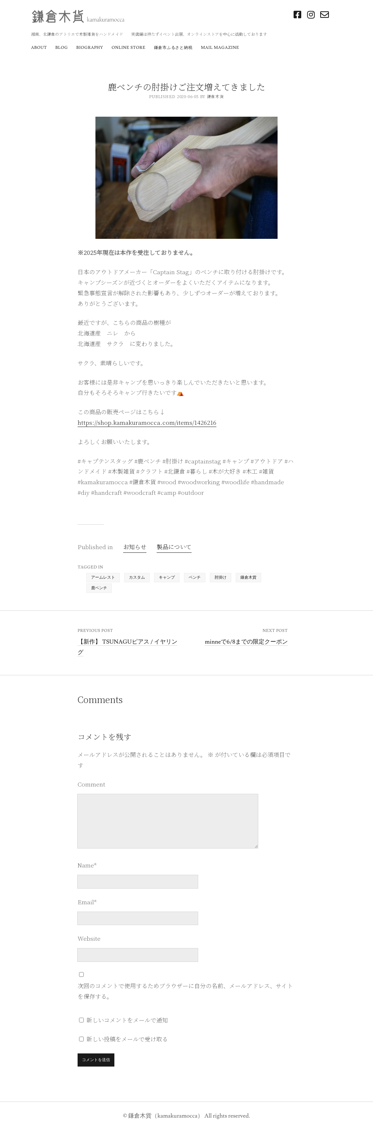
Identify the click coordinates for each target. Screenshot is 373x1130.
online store (128, 47)
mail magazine (220, 47)
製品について (174, 547)
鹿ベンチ (99, 588)
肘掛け (221, 577)
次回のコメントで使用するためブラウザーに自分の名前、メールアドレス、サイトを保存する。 (185, 991)
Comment (91, 784)
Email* (87, 902)
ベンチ (195, 577)
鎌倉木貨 (248, 577)
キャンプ (167, 577)
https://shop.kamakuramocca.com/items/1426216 (147, 422)
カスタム (137, 577)
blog (61, 47)
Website (89, 938)
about (39, 47)
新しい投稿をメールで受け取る (127, 1039)
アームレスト (103, 577)
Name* (87, 865)
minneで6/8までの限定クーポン (246, 641)
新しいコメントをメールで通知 (127, 1020)
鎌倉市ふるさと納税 (173, 47)
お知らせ (134, 547)
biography (89, 47)
